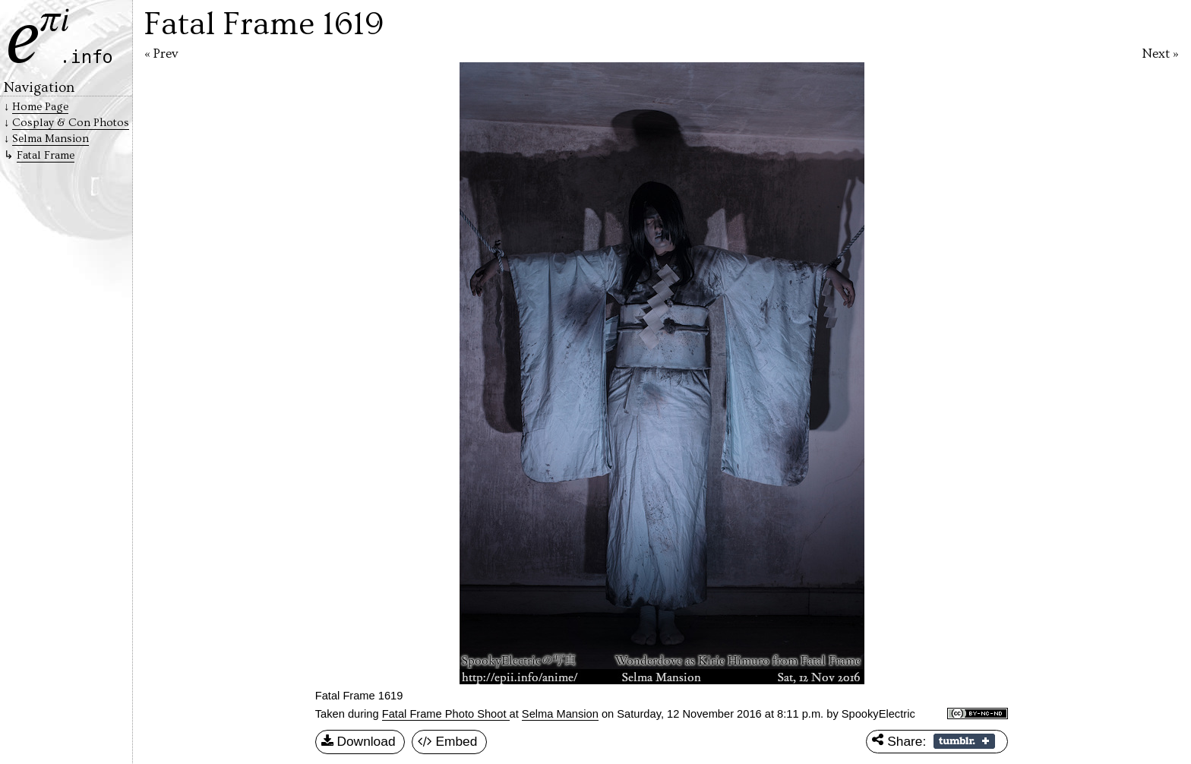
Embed (448, 742)
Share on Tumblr (964, 741)
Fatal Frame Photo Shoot (446, 714)
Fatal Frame (45, 155)
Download (358, 742)
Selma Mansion (560, 714)
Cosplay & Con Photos (70, 122)
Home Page (40, 106)
